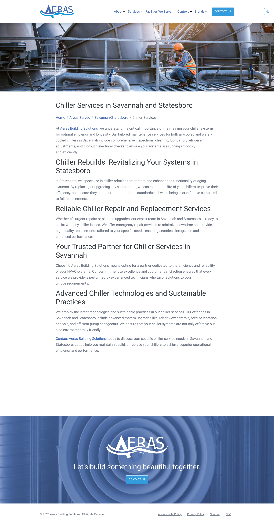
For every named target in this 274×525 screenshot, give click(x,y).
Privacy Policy (195, 514)
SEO (228, 514)
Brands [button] (201, 11)
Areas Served (79, 117)
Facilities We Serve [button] (159, 11)
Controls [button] (184, 11)
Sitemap (215, 514)
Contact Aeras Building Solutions (81, 338)
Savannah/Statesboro (111, 117)
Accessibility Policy (170, 514)
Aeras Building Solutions (79, 128)
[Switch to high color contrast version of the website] (267, 11)
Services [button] (135, 11)
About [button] (119, 11)
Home (60, 117)
